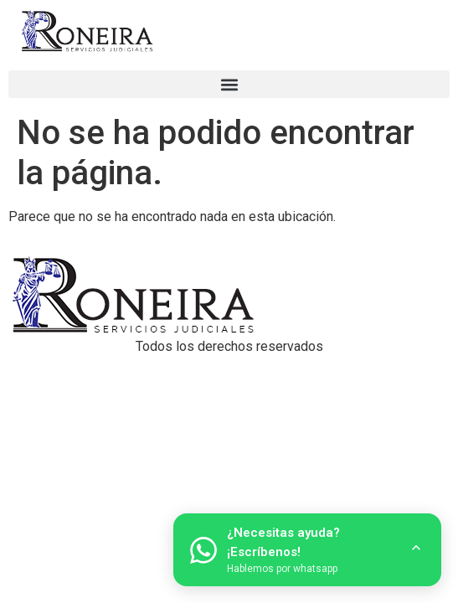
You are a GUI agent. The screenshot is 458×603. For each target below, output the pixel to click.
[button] (229, 84)
